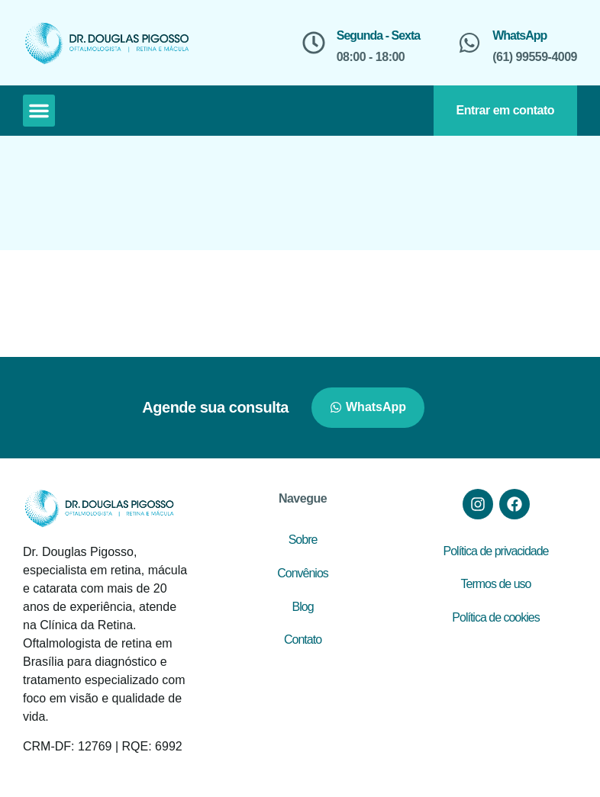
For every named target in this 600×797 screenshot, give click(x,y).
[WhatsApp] (469, 42)
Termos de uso (496, 583)
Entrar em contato (505, 110)
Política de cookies (495, 617)
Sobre (303, 539)
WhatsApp (519, 35)
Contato (302, 639)
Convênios (302, 573)
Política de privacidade (496, 551)
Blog (303, 606)
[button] (39, 111)
